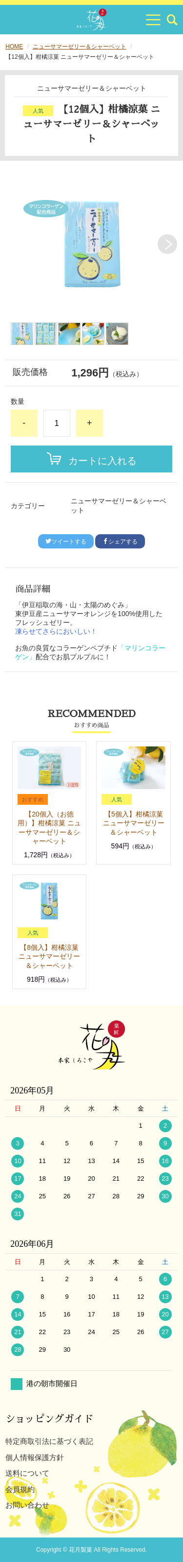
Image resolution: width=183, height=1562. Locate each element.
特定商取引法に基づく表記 (49, 1441)
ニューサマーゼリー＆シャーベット (79, 46)
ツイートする (65, 541)
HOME (14, 46)
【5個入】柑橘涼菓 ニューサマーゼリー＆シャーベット (133, 823)
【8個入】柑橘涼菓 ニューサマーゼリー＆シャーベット (49, 956)
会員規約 (20, 1489)
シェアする (120, 541)
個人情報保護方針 (34, 1457)
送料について (27, 1473)
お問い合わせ (27, 1505)
